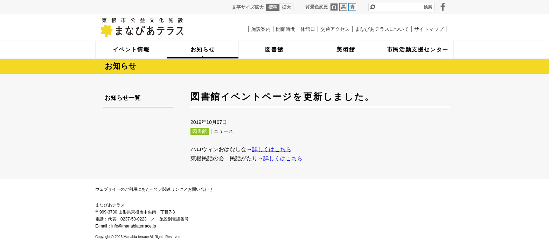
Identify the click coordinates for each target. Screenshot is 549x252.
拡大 (286, 7)
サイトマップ (429, 29)
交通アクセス (335, 29)
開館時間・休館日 (295, 29)
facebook (443, 6)
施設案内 (261, 29)
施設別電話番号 (174, 219)
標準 (272, 7)
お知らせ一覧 (122, 97)
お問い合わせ (200, 189)
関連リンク (172, 189)
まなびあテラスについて (382, 29)
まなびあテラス (156, 27)
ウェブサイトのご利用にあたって (126, 189)
